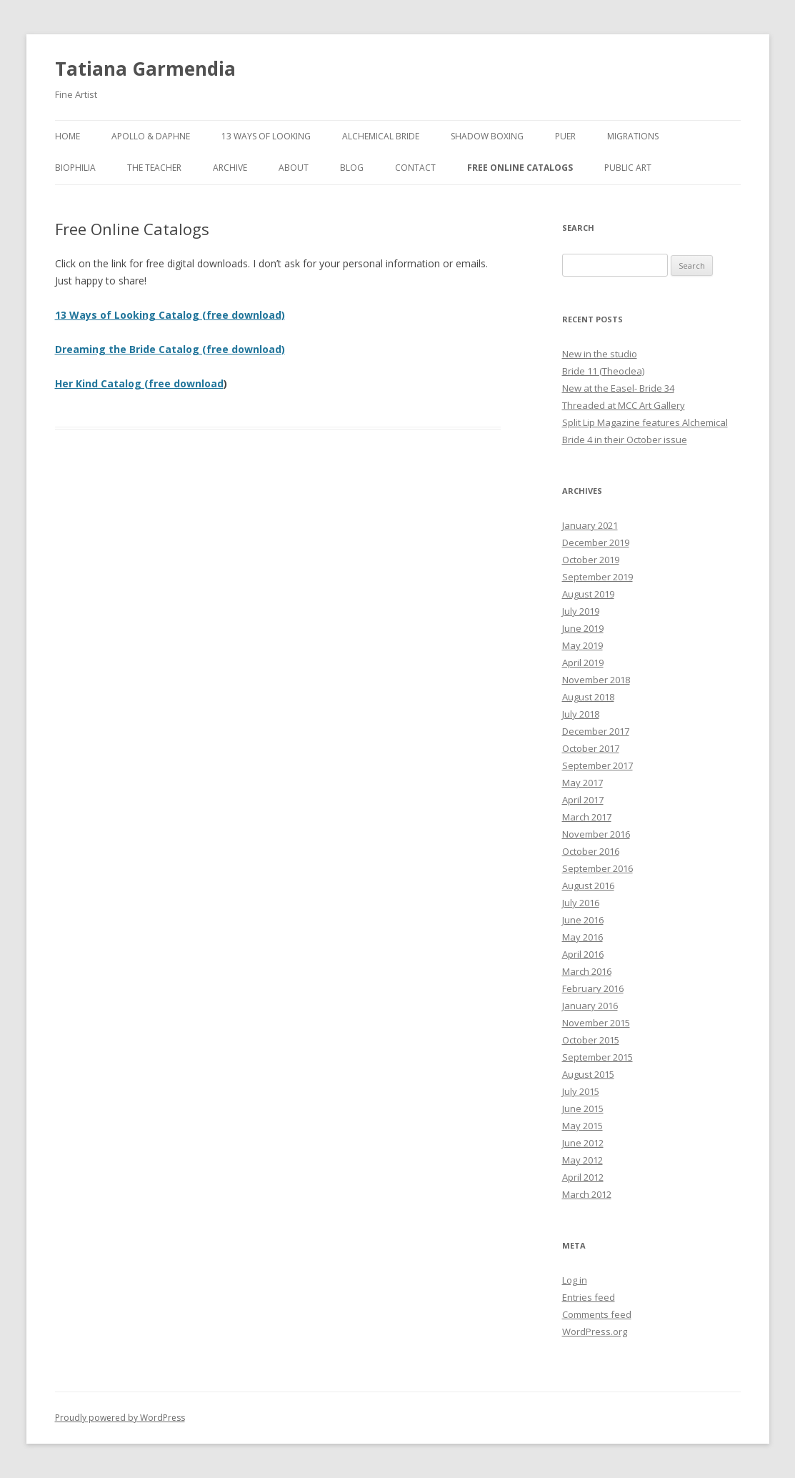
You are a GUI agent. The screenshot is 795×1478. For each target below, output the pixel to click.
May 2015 (582, 1125)
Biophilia (75, 168)
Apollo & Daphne (150, 136)
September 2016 (597, 868)
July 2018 (580, 714)
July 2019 (580, 611)
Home (67, 136)
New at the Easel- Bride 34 (618, 388)
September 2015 (597, 1057)
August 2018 (588, 696)
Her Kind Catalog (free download (139, 383)
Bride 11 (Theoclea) (603, 370)
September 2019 (597, 576)
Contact (415, 168)
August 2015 (588, 1074)
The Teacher (154, 168)
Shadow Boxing (487, 136)
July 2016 (580, 902)
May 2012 (582, 1160)
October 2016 (590, 851)
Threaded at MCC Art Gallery (623, 405)
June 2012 (583, 1142)
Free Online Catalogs (520, 168)
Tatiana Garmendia (145, 68)
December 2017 (595, 731)
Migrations (633, 136)
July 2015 (580, 1091)
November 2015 (596, 1022)
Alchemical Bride (380, 136)
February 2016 (593, 988)
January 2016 (590, 1005)
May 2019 (582, 645)
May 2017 (582, 782)
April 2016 (583, 954)
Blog (352, 168)
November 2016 (596, 834)
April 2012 (583, 1177)
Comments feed (596, 1314)
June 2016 (583, 919)
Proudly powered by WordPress (120, 1418)
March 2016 (586, 971)
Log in (574, 1280)
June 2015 (583, 1108)
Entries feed (588, 1297)
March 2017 (586, 816)
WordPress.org (594, 1331)
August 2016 (588, 885)
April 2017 (583, 799)
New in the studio (599, 353)
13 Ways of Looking (266, 136)
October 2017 (590, 748)
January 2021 (590, 525)
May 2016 (582, 937)
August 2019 (588, 593)
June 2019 (583, 628)
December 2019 (595, 542)
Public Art (627, 168)
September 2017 (597, 765)
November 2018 (596, 679)
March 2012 (586, 1194)
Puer (565, 136)
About (294, 168)
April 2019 (583, 662)
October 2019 (590, 559)
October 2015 (590, 1039)
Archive (230, 168)
